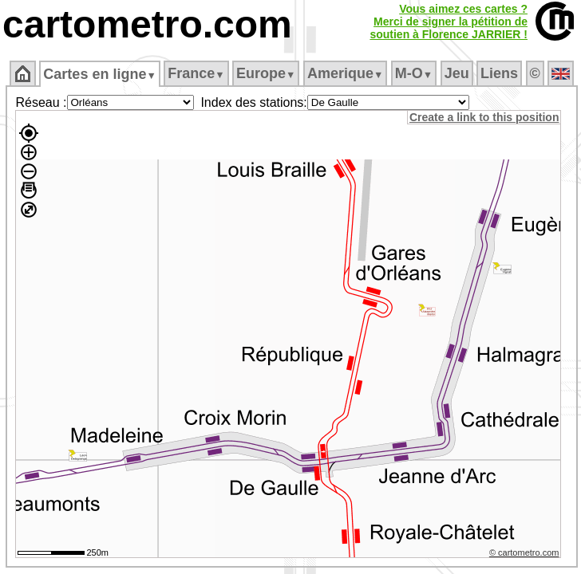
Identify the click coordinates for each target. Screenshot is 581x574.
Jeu (457, 73)
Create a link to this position (484, 117)
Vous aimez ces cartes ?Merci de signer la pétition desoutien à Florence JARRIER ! (449, 21)
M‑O (414, 73)
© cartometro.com (524, 552)
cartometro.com (147, 24)
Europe (265, 73)
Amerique (345, 73)
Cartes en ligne (99, 74)
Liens (499, 73)
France (196, 73)
